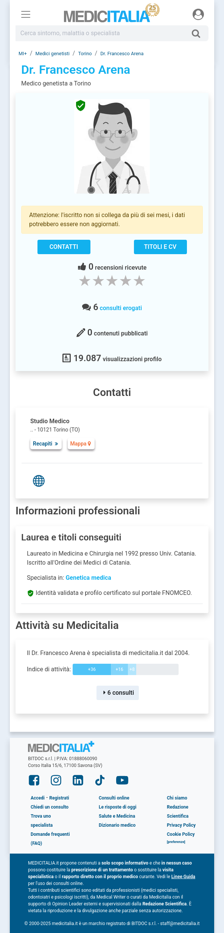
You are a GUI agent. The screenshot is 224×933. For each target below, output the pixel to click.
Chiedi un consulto (49, 807)
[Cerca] (198, 33)
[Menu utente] (198, 14)
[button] (176, 843)
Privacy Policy (181, 825)
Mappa (81, 444)
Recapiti (46, 444)
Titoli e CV (160, 246)
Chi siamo (177, 798)
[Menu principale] (26, 14)
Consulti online (114, 798)
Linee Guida (183, 876)
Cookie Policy (181, 834)
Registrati (59, 798)
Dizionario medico (117, 825)
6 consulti (117, 692)
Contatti (64, 246)
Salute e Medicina (117, 816)
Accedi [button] (38, 798)
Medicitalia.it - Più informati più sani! (112, 15)
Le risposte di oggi (117, 807)
